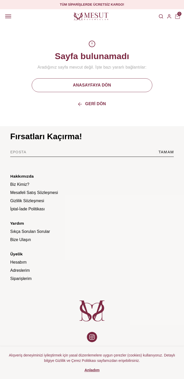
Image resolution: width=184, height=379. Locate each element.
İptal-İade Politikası (27, 209)
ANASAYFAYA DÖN (92, 85)
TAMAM (166, 151)
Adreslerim (20, 270)
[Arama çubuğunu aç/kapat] (161, 16)
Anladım (91, 370)
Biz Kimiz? (19, 184)
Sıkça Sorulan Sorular (30, 231)
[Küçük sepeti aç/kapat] (177, 16)
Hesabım (18, 262)
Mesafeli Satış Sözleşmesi (34, 192)
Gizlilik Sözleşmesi (27, 201)
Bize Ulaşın (20, 239)
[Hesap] (169, 16)
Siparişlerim (21, 278)
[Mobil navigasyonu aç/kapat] (9, 16)
